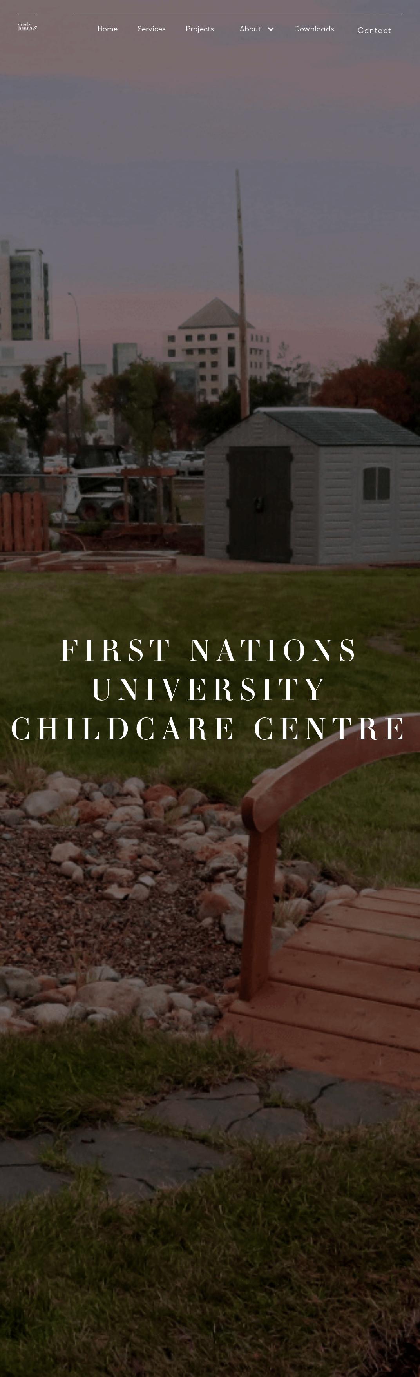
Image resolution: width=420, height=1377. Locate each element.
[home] (27, 22)
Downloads (314, 28)
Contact (375, 30)
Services (152, 28)
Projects (200, 28)
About (250, 28)
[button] (254, 29)
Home (108, 28)
